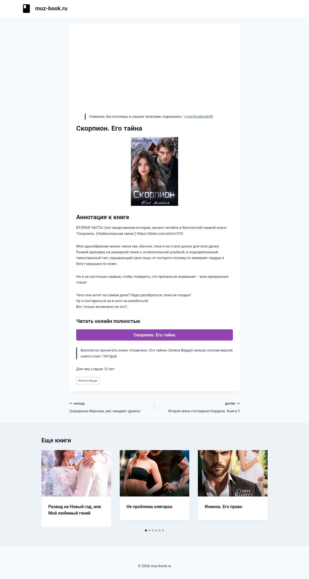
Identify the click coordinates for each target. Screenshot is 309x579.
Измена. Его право (223, 506)
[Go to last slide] (49, 488)
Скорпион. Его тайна (154, 335)
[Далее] (260, 488)
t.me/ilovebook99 (199, 116)
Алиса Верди (87, 380)
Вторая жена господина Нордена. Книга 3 (199, 406)
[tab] (146, 530)
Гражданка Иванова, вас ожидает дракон (110, 406)
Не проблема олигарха (149, 506)
